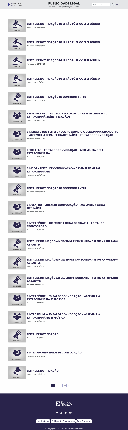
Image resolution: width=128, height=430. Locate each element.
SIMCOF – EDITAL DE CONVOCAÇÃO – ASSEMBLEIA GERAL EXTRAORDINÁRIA (63, 170)
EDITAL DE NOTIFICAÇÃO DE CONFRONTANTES (56, 97)
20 (65, 385)
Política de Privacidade (63, 421)
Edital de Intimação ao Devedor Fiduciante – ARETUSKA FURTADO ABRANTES (72, 243)
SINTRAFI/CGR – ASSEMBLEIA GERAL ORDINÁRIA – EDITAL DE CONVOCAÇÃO (65, 224)
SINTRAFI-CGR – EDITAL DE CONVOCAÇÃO (54, 352)
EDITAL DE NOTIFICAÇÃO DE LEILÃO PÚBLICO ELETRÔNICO (63, 24)
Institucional (43, 421)
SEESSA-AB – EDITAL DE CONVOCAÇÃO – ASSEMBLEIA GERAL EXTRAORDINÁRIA (66, 151)
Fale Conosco (84, 421)
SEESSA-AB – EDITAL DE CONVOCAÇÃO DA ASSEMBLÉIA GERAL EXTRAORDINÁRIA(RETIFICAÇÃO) (67, 115)
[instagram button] (61, 412)
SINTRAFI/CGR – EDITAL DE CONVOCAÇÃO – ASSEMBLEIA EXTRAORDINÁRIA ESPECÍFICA (63, 297)
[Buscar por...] (101, 4)
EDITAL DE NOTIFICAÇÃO (42, 334)
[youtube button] (70, 412)
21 (68, 385)
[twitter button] (65, 412)
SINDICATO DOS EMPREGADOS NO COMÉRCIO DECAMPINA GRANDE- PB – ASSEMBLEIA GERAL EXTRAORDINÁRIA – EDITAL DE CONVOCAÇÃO (72, 133)
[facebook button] (57, 412)
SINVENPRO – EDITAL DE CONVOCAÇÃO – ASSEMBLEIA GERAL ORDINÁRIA (66, 206)
